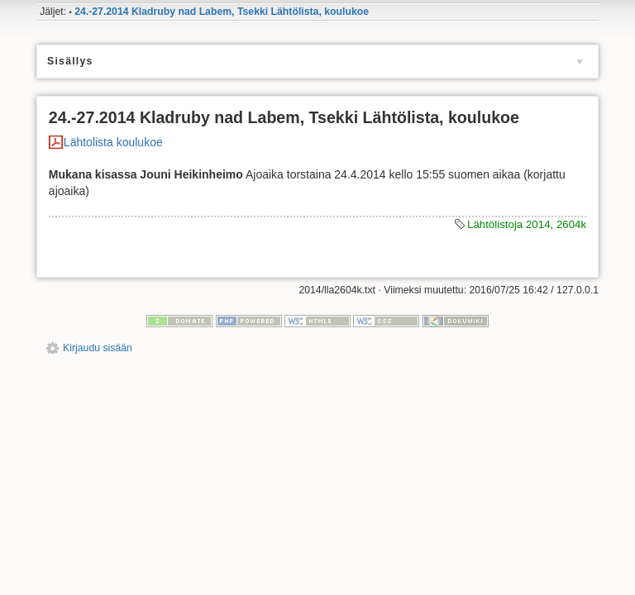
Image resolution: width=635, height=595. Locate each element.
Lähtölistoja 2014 (509, 224)
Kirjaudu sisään (97, 348)
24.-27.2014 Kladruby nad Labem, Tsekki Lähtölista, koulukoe (221, 11)
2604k (571, 224)
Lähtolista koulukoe (113, 142)
